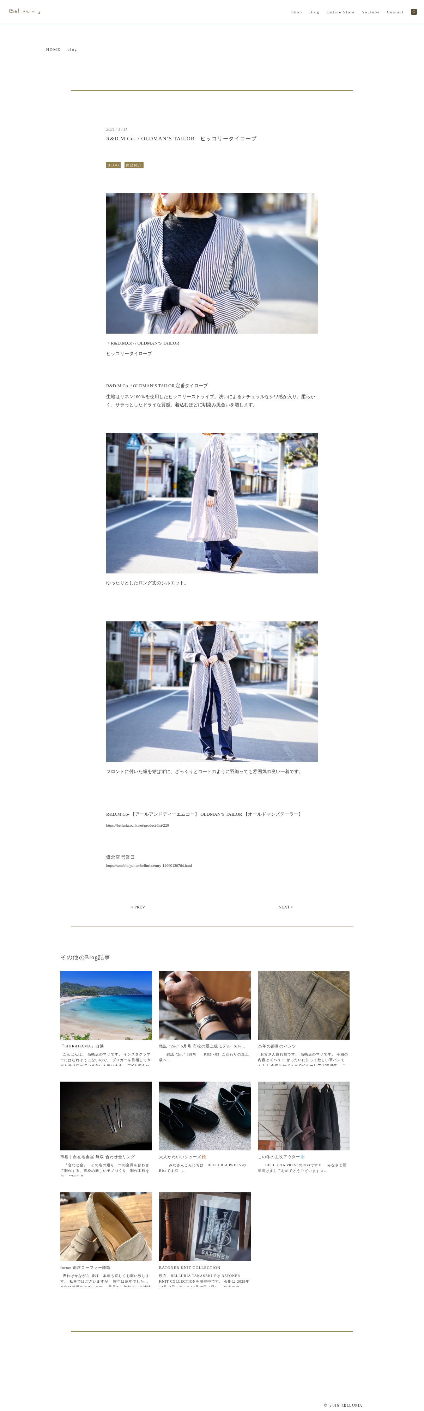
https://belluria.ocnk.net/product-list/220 (137, 825)
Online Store (341, 12)
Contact (395, 12)
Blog (314, 12)
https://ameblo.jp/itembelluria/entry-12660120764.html (149, 865)
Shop (296, 12)
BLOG (113, 165)
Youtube (371, 12)
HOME (53, 49)
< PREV (138, 907)
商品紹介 (134, 165)
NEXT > (285, 907)
